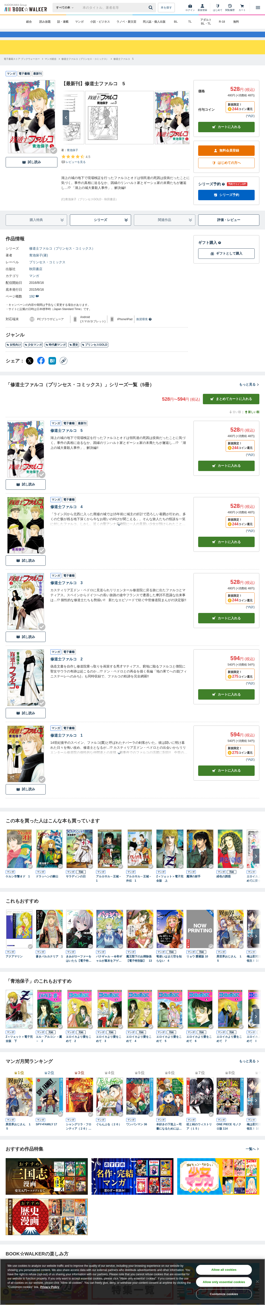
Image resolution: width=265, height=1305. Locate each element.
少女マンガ (33, 353)
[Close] (257, 1281)
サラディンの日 (76, 885)
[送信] (151, 7)
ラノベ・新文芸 (126, 21)
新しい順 (251, 420)
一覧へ (252, 1157)
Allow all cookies (224, 1269)
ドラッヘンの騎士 (47, 885)
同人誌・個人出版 (154, 21)
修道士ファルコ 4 (66, 515)
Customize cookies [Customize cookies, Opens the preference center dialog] (224, 1294)
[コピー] (63, 369)
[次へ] (66, 126)
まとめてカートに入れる (231, 407)
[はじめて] (217, 7)
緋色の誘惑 (224, 885)
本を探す (166, 7)
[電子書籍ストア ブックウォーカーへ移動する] (22, 67)
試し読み (31, 171)
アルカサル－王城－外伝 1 (139, 887)
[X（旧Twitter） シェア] (29, 369)
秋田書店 (35, 277)
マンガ (79, 21)
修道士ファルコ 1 (66, 744)
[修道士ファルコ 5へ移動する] (123, 67)
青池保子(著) (38, 264)
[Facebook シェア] (41, 369)
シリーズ (111, 228)
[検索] (151, 7)
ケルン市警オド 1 (18, 885)
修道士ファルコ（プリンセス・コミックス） (62, 257)
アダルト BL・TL (206, 21)
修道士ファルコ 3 (66, 591)
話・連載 (62, 21)
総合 (29, 21)
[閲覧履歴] (230, 7)
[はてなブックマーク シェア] (52, 369)
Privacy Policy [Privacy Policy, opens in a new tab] (49, 1287)
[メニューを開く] (258, 7)
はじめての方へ (226, 171)
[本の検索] (66, 7)
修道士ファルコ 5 (66, 439)
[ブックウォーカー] (25, 7)
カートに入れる (226, 135)
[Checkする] (53, 159)
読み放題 (45, 21)
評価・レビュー (228, 228)
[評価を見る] (75, 168)
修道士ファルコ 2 (66, 668)
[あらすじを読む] (119, 527)
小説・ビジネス (100, 21)
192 (34, 305)
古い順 (235, 420)
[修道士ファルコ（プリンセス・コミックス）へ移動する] (84, 67)
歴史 (73, 353)
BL (176, 21)
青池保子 (72, 158)
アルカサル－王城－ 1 (109, 887)
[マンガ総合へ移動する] (50, 67)
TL (190, 21)
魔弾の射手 (193, 885)
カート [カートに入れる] (226, 474)
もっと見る (249, 393)
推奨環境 (144, 327)
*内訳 (250, 124)
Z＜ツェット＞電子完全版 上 (169, 887)
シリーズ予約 (211, 193)
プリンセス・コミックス (47, 270)
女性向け (14, 353)
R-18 (222, 21)
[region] (132, 1282)
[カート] (242, 7)
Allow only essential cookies (224, 1282)
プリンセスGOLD (94, 353)
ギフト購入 (209, 251)
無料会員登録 (226, 159)
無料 (236, 21)
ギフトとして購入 (226, 262)
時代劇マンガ (56, 353)
